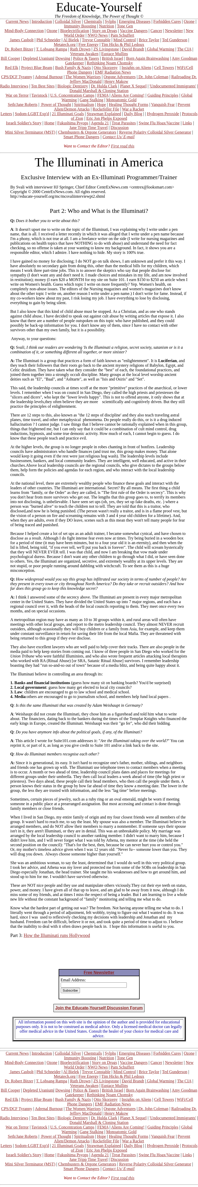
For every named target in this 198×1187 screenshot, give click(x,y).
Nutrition (106, 26)
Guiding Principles (162, 95)
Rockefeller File (106, 109)
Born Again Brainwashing (147, 58)
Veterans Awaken (84, 54)
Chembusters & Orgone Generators (87, 132)
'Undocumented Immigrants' (172, 86)
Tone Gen (125, 26)
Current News (17, 21)
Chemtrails (93, 21)
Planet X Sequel (133, 86)
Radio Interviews (14, 86)
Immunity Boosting (80, 26)
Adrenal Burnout (49, 77)
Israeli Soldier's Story (23, 123)
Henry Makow (116, 81)
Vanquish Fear (163, 104)
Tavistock (39, 95)
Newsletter (174, 30)
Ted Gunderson (174, 40)
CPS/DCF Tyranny (16, 77)
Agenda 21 (100, 123)
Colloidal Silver (68, 21)
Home (49, 123)
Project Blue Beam (36, 67)
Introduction (42, 21)
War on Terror (17, 95)
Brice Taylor (149, 40)
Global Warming (160, 49)
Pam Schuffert (122, 35)
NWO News (97, 35)
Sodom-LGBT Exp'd (32, 114)
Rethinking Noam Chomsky (110, 63)
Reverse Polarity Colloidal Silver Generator (155, 132)
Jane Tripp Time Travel (88, 127)
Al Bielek (71, 40)
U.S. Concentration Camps (72, 95)
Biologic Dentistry (72, 86)
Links (187, 123)
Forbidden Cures (167, 21)
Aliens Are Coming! (128, 95)
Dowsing (62, 58)
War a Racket (133, 109)
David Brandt (133, 49)
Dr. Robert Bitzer (19, 49)
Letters (6, 114)
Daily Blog (133, 114)
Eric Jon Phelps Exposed (106, 118)
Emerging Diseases (134, 21)
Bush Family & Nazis (73, 67)
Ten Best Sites (43, 86)
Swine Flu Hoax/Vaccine (159, 123)
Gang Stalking (91, 100)
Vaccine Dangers (134, 30)
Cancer (156, 30)
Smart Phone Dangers (82, 137)
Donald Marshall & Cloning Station (98, 90)
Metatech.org (65, 44)
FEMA (103, 95)
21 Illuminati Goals (68, 114)
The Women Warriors (83, 77)
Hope (101, 104)
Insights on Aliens (136, 67)
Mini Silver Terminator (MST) (30, 132)
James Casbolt (21, 40)
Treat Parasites (124, 123)
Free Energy (88, 44)
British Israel (112, 58)
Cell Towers (164, 67)
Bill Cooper (10, 58)
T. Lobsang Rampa (51, 49)
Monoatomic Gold (121, 100)
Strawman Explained (104, 114)
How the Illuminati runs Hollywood (57, 935)
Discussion (120, 127)
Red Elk (11, 67)
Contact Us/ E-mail (118, 137)
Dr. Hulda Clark (104, 86)
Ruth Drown (80, 49)
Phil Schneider (49, 40)
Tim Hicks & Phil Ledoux (122, 44)
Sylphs (110, 21)
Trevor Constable (96, 40)
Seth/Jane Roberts (22, 104)
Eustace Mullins (114, 54)
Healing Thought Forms (128, 104)
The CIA (184, 49)
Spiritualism (84, 104)
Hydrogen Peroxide (163, 114)
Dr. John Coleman (153, 77)
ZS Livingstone (106, 49)
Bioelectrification (74, 30)
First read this (122, 146)
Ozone (189, 21)
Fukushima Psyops (72, 123)
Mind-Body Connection (24, 30)
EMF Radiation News (113, 72)
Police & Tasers (86, 58)
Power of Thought (55, 104)
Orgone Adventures (120, 77)
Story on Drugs (104, 30)
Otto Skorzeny (106, 67)
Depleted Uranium (38, 58)
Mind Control (124, 40)
